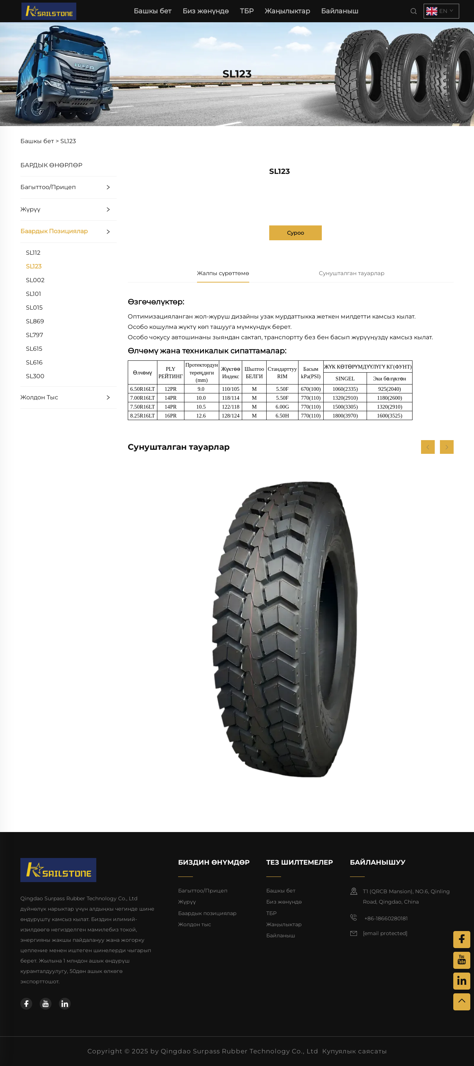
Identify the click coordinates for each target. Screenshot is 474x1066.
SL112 (33, 252)
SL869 (35, 321)
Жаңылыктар (287, 11)
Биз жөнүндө (206, 11)
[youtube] (45, 1004)
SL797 (34, 335)
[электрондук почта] (385, 933)
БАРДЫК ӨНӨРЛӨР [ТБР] (51, 165)
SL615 (34, 348)
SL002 (35, 280)
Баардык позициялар (54, 231)
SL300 (35, 376)
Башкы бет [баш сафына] (152, 11)
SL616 (34, 362)
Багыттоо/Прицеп (48, 187)
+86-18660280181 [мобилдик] (379, 918)
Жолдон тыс (39, 397)
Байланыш (339, 11)
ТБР (247, 11)
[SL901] (291, 628)
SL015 (34, 307)
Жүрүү (30, 209)
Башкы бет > (39, 141)
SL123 (68, 141)
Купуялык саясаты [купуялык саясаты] (354, 1051)
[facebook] (26, 1004)
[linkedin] (65, 1004)
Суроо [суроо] (295, 233)
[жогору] (461, 1001)
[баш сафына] (49, 10)
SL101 (33, 293)
